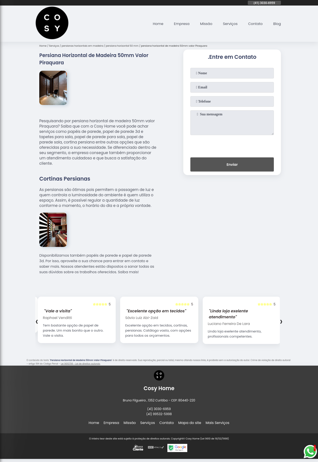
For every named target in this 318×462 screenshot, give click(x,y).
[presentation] (232, 145)
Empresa (181, 23)
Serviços (230, 23)
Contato (255, 23)
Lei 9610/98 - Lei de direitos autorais (80, 363)
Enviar (232, 164)
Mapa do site (189, 422)
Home (158, 23)
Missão (206, 23)
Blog (277, 23)
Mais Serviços (217, 422)
